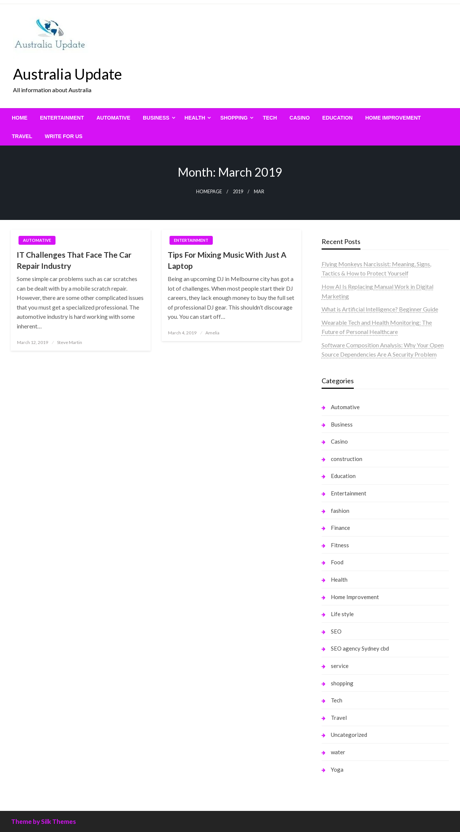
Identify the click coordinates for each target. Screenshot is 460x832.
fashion (340, 510)
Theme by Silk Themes (43, 821)
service (340, 665)
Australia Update (67, 74)
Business (156, 118)
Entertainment (62, 118)
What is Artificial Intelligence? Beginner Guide (380, 309)
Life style (342, 614)
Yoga (337, 769)
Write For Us (64, 136)
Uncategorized (349, 734)
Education (337, 118)
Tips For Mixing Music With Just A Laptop (227, 260)
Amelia (212, 332)
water (338, 752)
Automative (113, 118)
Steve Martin (69, 342)
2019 (238, 191)
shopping (234, 118)
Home (19, 118)
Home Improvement (393, 118)
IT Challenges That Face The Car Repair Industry (74, 260)
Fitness (340, 545)
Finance (340, 527)
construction (346, 458)
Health (195, 118)
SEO (336, 631)
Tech (270, 118)
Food (337, 562)
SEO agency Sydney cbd (360, 648)
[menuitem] (20, 117)
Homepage (209, 191)
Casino (299, 118)
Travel (22, 136)
